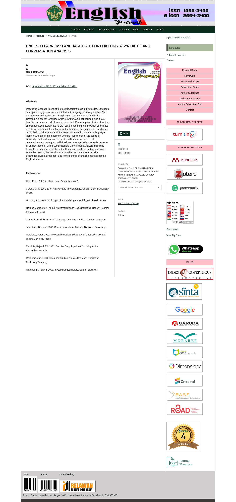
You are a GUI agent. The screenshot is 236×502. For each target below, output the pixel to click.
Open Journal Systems (178, 37)
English (170, 60)
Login (136, 29)
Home (29, 36)
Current (76, 29)
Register (124, 29)
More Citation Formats (131, 187)
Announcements (107, 29)
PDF (125, 133)
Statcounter (172, 229)
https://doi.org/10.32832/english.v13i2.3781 (54, 86)
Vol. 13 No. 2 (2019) (58, 36)
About (146, 29)
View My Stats (173, 235)
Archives (89, 29)
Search (160, 29)
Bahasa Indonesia (175, 55)
